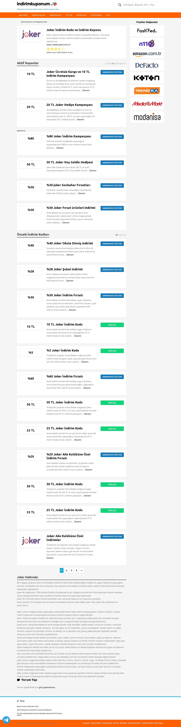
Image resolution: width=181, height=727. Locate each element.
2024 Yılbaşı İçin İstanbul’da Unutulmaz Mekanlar (34, 710)
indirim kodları (38, 15)
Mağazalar (81, 15)
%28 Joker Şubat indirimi (65, 269)
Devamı (86, 90)
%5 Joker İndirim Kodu (63, 350)
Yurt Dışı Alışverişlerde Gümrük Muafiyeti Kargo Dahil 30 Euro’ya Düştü (39, 714)
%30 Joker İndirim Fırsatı (65, 295)
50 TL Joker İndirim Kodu (65, 402)
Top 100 (68, 15)
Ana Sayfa (23, 15)
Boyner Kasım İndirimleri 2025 (27, 706)
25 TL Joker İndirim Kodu (65, 428)
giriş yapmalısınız (47, 687)
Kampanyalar (55, 15)
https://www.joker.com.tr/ (59, 44)
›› (81, 570)
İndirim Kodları (96, 723)
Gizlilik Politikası (147, 723)
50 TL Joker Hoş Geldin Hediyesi (70, 162)
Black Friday (158, 723)
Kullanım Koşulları (134, 723)
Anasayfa (86, 723)
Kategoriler (96, 15)
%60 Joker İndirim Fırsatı (65, 376)
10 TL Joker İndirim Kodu (65, 324)
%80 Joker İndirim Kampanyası (69, 136)
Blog (108, 15)
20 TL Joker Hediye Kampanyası (70, 104)
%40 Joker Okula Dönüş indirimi (70, 243)
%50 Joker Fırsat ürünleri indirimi (71, 207)
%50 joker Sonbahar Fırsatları (68, 185)
